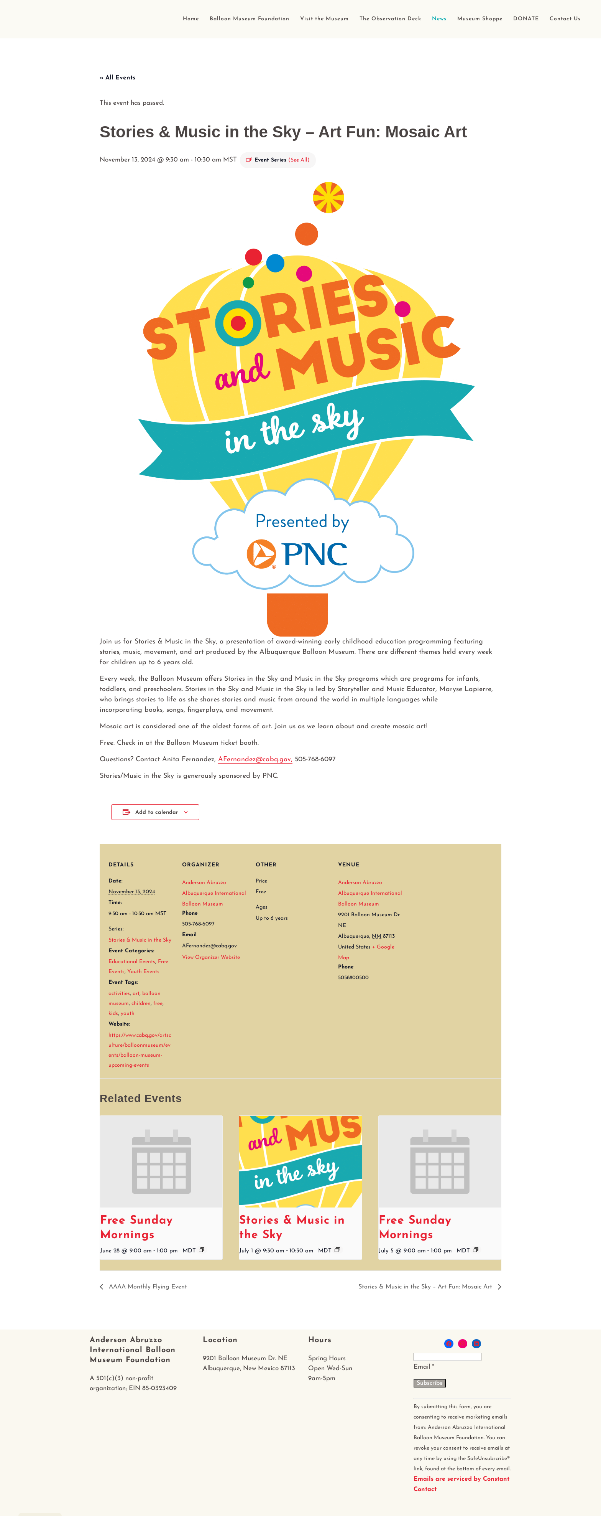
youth (128, 1013)
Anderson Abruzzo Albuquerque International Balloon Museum (214, 893)
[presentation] (161, 1162)
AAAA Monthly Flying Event (147, 1287)
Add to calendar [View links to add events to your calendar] (156, 812)
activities (119, 993)
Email (424, 1367)
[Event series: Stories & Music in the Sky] (337, 1249)
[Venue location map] (452, 896)
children (141, 1003)
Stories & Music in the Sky (139, 940)
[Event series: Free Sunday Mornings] (201, 1249)
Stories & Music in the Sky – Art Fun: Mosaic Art (426, 1287)
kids (113, 1013)
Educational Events (131, 962)
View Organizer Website (211, 957)
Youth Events (143, 972)
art (136, 993)
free (158, 1003)
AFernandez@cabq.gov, (255, 759)
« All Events (117, 78)
